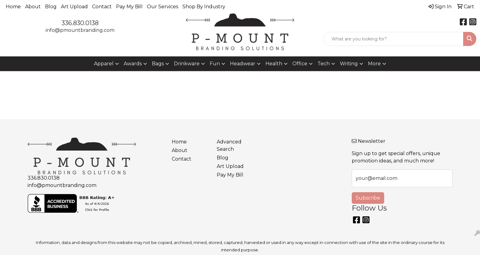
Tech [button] (323, 64)
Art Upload (74, 7)
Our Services (162, 7)
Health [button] (273, 64)
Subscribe (368, 198)
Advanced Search (229, 145)
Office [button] (299, 64)
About (33, 7)
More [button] (374, 64)
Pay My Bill (129, 7)
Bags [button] (158, 64)
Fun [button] (215, 64)
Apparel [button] (104, 64)
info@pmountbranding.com (80, 30)
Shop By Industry (203, 7)
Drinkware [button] (187, 64)
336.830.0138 (80, 23)
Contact (102, 7)
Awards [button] (133, 64)
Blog (51, 7)
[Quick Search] (393, 39)
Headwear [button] (242, 64)
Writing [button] (349, 64)
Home (13, 7)
